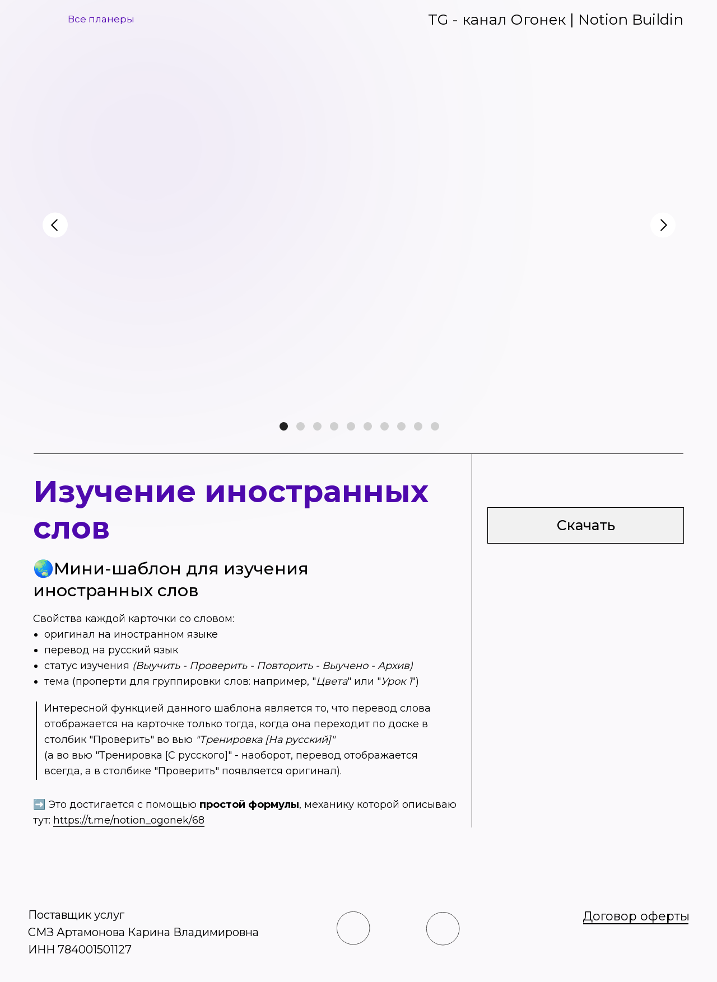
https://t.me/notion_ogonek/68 (128, 820)
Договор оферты (636, 916)
